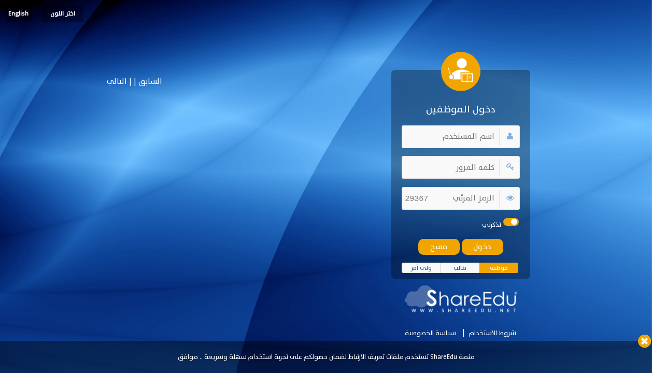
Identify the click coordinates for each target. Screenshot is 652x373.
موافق (188, 357)
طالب (459, 268)
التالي (117, 81)
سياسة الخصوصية (430, 333)
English (18, 13)
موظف (499, 268)
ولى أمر (421, 268)
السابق (149, 81)
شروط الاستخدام (492, 333)
